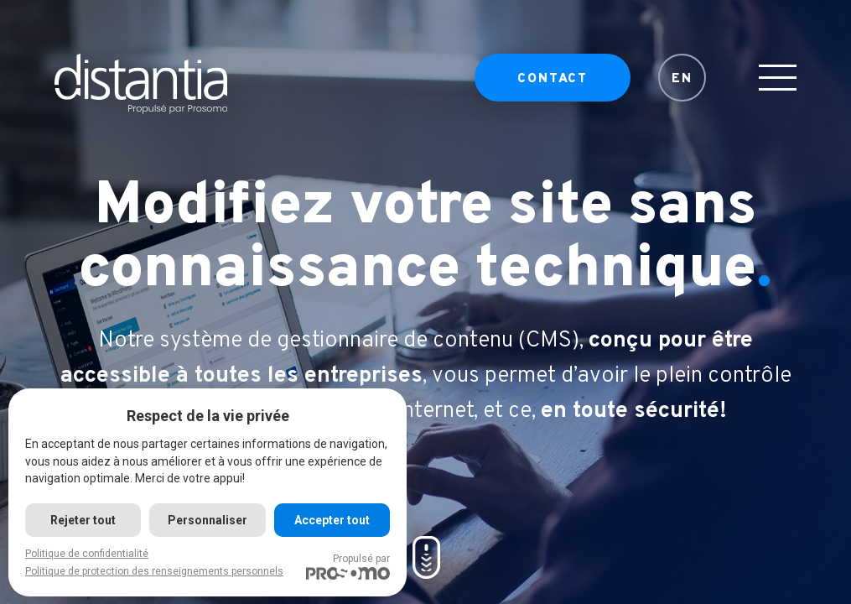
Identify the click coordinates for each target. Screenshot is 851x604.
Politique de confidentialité (86, 554)
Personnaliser (207, 520)
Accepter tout (332, 520)
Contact (552, 80)
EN (682, 80)
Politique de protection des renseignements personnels (154, 571)
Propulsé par (348, 566)
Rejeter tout (83, 520)
